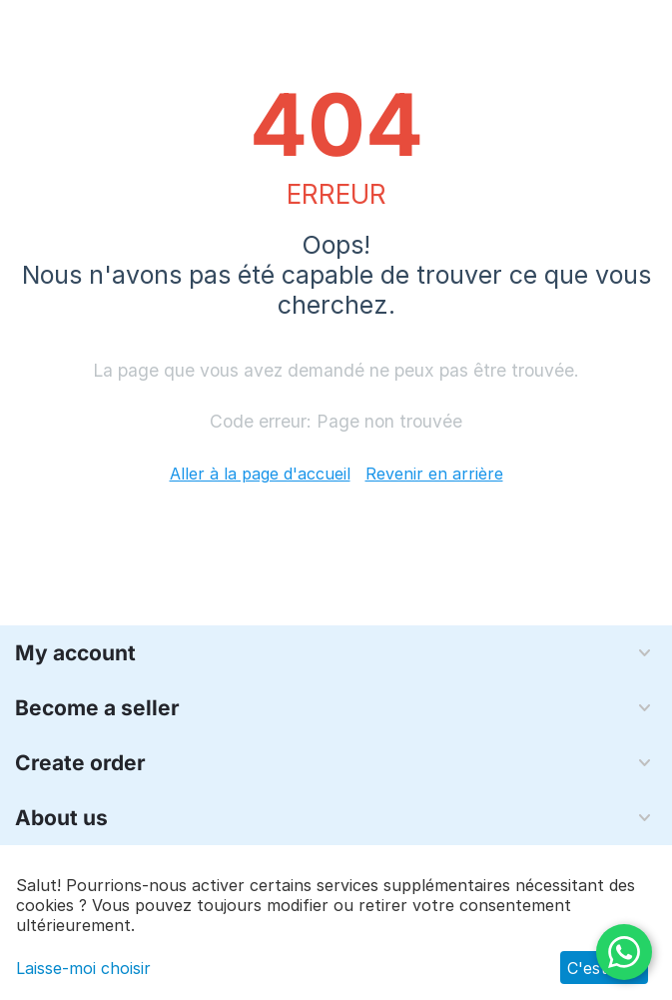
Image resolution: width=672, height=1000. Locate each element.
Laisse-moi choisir (83, 968)
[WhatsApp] (624, 952)
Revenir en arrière (434, 474)
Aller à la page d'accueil (260, 474)
